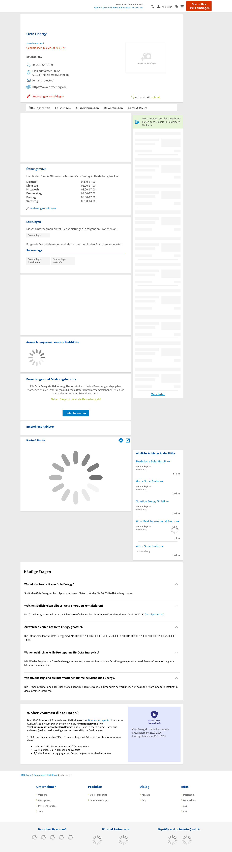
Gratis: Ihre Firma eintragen (199, 6)
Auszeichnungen (87, 108)
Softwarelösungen (99, 800)
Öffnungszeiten (39, 108)
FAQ (144, 800)
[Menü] (183, 6)
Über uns (42, 794)
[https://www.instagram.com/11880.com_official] (52, 837)
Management (44, 800)
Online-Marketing (98, 794)
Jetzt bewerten (76, 413)
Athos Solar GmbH (148, 546)
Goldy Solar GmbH (148, 481)
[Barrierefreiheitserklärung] (178, 6)
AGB (185, 805)
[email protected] (154, 614)
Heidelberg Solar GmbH (151, 461)
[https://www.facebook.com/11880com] (34, 837)
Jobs (40, 811)
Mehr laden (158, 394)
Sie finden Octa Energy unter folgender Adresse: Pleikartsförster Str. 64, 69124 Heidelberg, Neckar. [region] (79, 593)
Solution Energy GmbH (150, 501)
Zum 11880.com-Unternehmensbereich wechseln (118, 7)
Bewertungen (113, 108)
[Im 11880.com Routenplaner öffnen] (121, 439)
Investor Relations (47, 805)
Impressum (189, 794)
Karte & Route (138, 108)
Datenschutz (189, 800)
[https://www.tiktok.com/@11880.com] (43, 837)
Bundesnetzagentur (99, 720)
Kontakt (146, 794)
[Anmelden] (166, 6)
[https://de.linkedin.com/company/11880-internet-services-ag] (70, 837)
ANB (185, 811)
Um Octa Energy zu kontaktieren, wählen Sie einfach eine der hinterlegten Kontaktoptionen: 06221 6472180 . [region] (94, 614)
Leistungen (63, 108)
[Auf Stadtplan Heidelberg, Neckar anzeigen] (128, 440)
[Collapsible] (176, 584)
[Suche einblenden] (154, 6)
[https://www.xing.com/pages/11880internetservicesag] (61, 837)
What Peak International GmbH (156, 521)
